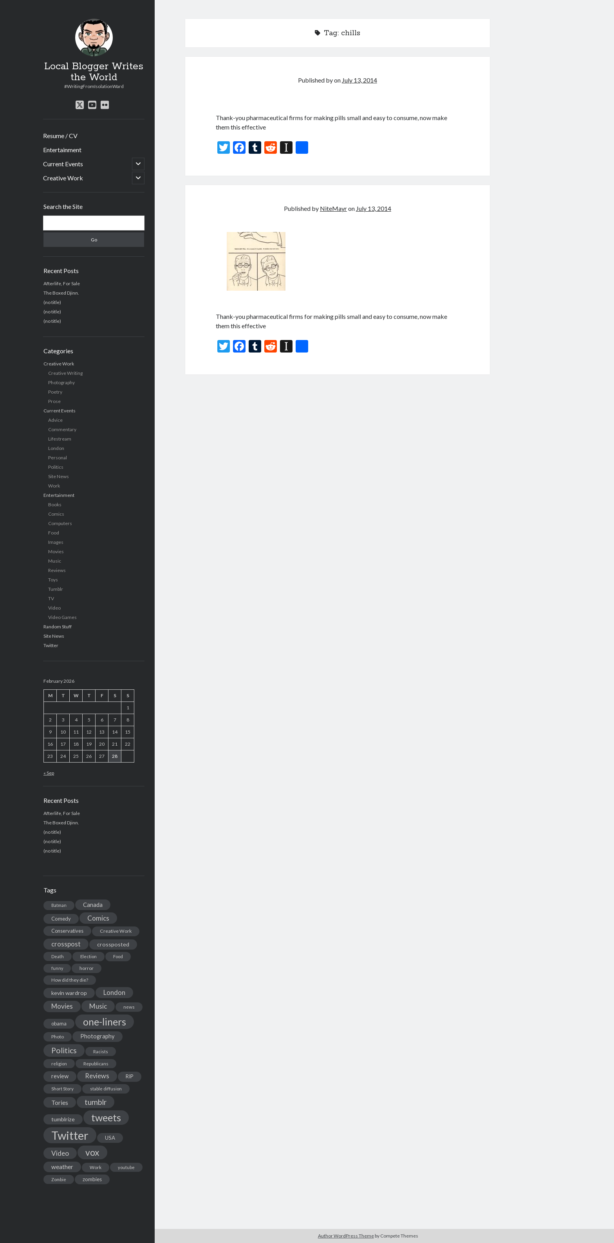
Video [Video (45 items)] (60, 1153)
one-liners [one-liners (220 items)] (104, 1021)
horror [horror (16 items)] (86, 968)
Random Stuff (57, 627)
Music (54, 561)
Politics (55, 467)
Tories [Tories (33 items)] (59, 1102)
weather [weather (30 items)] (62, 1166)
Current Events (63, 163)
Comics (56, 514)
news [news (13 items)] (129, 1006)
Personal (57, 458)
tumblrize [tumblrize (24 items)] (63, 1119)
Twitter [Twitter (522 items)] (69, 1135)
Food (53, 533)
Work (54, 486)
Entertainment (62, 149)
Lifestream (59, 439)
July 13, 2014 (359, 80)
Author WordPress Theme (346, 1236)
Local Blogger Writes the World (93, 72)
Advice (55, 420)
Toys (53, 580)
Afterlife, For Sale (61, 283)
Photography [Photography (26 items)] (97, 1036)
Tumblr (55, 589)
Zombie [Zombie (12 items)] (58, 1179)
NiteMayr (333, 208)
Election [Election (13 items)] (88, 956)
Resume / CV (60, 135)
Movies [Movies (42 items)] (62, 1006)
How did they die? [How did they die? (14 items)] (69, 980)
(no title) (52, 302)
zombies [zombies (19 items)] (92, 1179)
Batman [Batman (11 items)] (59, 905)
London (56, 448)
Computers (60, 523)
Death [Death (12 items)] (57, 956)
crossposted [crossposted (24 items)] (113, 944)
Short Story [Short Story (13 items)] (62, 1088)
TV (51, 598)
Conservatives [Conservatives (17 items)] (67, 931)
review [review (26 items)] (60, 1076)
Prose (54, 401)
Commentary (62, 429)
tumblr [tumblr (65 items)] (96, 1101)
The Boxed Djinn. (61, 293)
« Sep (48, 773)
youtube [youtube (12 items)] (126, 1167)
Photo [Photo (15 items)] (57, 1037)
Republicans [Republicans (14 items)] (95, 1064)
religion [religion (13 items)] (59, 1063)
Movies (56, 551)
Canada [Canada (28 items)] (93, 904)
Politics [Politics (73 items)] (64, 1050)
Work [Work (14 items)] (95, 1167)
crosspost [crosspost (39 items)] (66, 944)
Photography (61, 382)
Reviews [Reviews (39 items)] (97, 1076)
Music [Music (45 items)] (98, 1006)
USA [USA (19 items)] (110, 1138)
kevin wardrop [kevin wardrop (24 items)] (69, 992)
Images (55, 542)
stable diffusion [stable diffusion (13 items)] (106, 1088)
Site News (58, 476)
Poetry (55, 392)
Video (54, 608)
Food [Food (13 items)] (118, 956)
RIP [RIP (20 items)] (130, 1076)
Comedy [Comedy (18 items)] (61, 919)
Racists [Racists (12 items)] (100, 1051)
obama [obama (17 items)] (59, 1023)
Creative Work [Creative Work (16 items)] (116, 931)
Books (54, 504)
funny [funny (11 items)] (57, 968)
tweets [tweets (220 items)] (106, 1117)
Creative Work (63, 178)
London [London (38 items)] (114, 993)
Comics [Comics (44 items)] (98, 918)
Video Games (62, 617)
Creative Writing (65, 373)
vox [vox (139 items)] (92, 1152)
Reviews (57, 570)
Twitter (50, 645)
